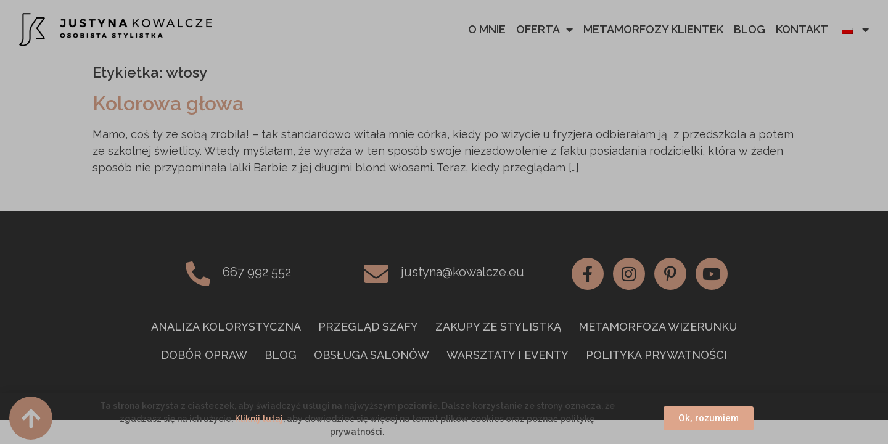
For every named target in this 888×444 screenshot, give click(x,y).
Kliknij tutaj (259, 419)
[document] (444, 222)
